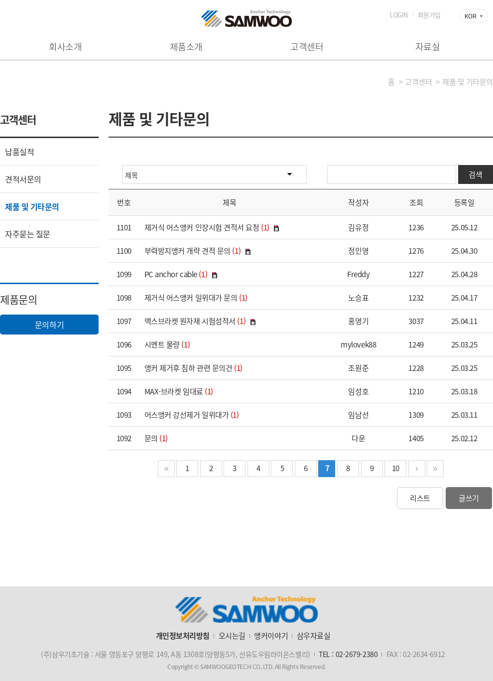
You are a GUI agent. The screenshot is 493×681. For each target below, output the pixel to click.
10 (395, 468)
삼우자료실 (314, 635)
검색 (475, 174)
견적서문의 (23, 179)
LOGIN (399, 14)
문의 (151, 438)
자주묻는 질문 (27, 234)
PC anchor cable (170, 274)
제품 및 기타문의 (32, 206)
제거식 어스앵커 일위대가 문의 (191, 297)
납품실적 (19, 152)
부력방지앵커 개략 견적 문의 (187, 250)
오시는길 (232, 635)
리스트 (420, 498)
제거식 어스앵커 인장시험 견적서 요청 (201, 227)
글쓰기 (469, 498)
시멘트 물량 (162, 344)
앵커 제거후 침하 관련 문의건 (188, 367)
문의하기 (49, 325)
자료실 (427, 46)
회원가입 (429, 14)
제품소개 (186, 46)
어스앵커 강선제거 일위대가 (186, 414)
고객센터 (306, 46)
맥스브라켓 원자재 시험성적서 (190, 321)
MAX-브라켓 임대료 (173, 391)
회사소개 (65, 46)
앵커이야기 (271, 635)
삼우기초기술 (246, 18)
